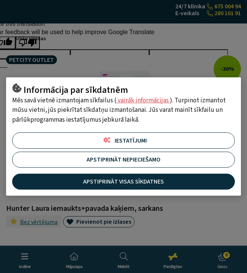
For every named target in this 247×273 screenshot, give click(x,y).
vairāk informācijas (143, 100)
